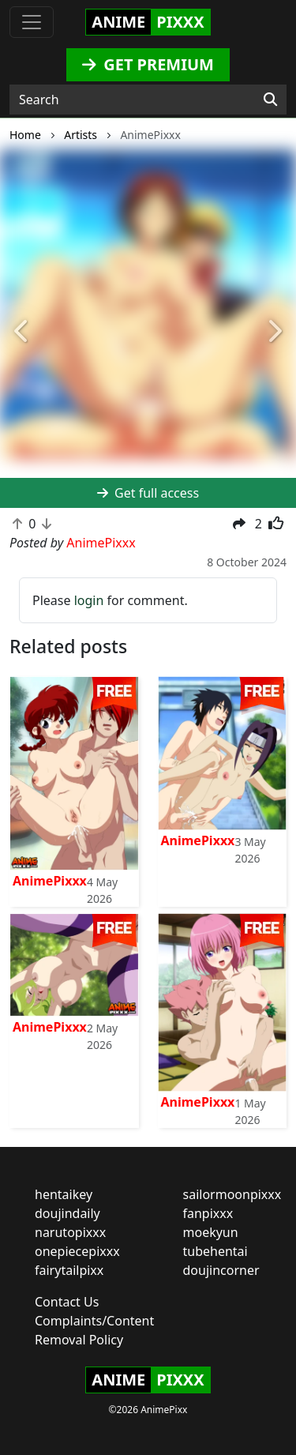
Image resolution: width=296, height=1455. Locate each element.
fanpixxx (208, 1213)
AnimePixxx (50, 880)
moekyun (210, 1232)
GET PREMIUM (148, 64)
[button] (22, 332)
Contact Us (67, 1301)
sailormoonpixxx (232, 1194)
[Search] (270, 100)
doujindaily (67, 1213)
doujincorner (221, 1270)
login (89, 600)
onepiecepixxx (77, 1251)
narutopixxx (70, 1232)
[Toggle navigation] (31, 22)
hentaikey (63, 1194)
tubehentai (215, 1251)
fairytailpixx (69, 1270)
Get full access (148, 493)
